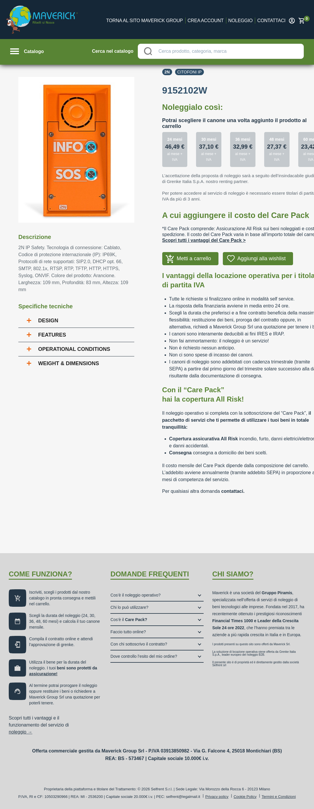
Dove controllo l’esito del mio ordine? (143, 656)
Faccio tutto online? (128, 631)
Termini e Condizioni (279, 796)
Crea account (206, 20)
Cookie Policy (245, 796)
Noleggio (240, 20)
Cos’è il (128, 619)
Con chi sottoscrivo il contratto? (138, 644)
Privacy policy (216, 796)
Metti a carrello (194, 258)
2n (167, 72)
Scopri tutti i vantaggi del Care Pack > (204, 240)
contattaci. (232, 491)
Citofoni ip (189, 72)
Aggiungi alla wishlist (261, 258)
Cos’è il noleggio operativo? (135, 595)
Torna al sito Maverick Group (144, 20)
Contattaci (271, 20)
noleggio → (20, 731)
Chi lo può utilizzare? (129, 607)
